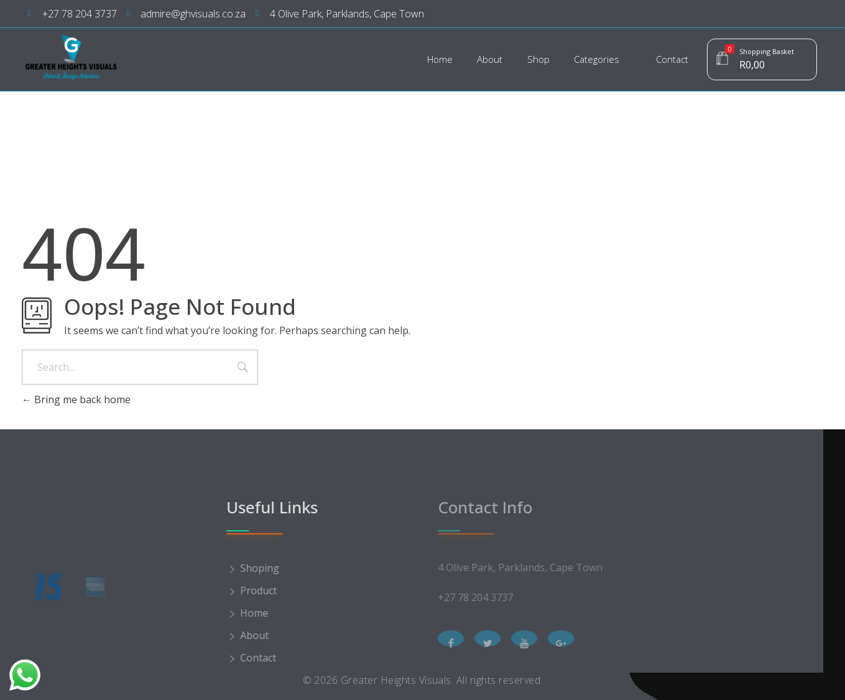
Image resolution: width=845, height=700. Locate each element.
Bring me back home (76, 399)
